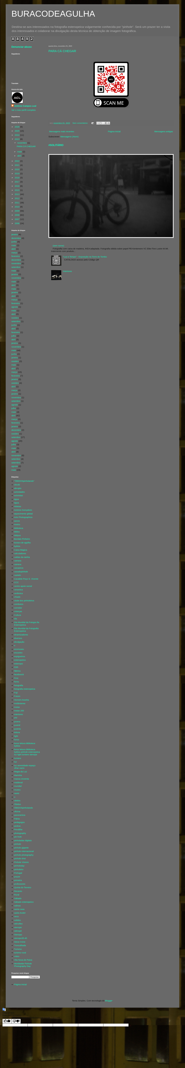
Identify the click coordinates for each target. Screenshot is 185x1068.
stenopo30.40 (20, 938)
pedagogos (19, 822)
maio (20, 151)
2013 (17, 194)
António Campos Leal (25, 106)
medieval (18, 782)
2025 (17, 131)
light (16, 736)
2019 (17, 173)
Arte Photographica (23, 517)
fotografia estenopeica (24, 689)
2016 (17, 186)
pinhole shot (20, 858)
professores (19, 884)
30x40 (17, 484)
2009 (17, 211)
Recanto (18, 891)
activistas (18, 495)
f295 (16, 667)
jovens (17, 721)
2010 (17, 207)
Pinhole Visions (21, 862)
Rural (16, 894)
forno (16, 681)
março (14, 252)
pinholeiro (18, 869)
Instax (17, 707)
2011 (17, 202)
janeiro (14, 234)
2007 (17, 219)
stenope (18, 927)
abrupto (17, 488)
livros (16, 739)
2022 (17, 161)
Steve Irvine (19, 942)
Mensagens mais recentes (61, 131)
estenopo (18, 663)
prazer (17, 876)
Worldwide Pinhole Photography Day (23, 964)
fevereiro (15, 256)
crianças (18, 611)
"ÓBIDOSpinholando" (24, 481)
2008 (17, 215)
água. (17, 502)
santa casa (19, 909)
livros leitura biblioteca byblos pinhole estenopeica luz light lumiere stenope (27, 752)
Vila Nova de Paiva (23, 960)
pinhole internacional (24, 851)
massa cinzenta (21, 779)
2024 (17, 135)
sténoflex (18, 923)
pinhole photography (23, 855)
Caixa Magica (20, 550)
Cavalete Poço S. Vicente (26, 579)
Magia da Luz (20, 771)
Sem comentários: (81, 123)
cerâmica (18, 593)
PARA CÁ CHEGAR (62, 51)
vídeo (16, 956)
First (16, 678)
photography (20, 833)
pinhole (17, 844)
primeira (18, 880)
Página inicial (114, 131)
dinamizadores (21, 634)
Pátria (17, 818)
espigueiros (19, 656)
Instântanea (19, 703)
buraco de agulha (22, 542)
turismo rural (20, 952)
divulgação (19, 642)
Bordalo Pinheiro (22, 539)
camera (17, 564)
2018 (17, 177)
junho (14, 241)
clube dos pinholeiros (24, 600)
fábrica (17, 671)
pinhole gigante (21, 847)
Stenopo (18, 934)
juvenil (17, 725)
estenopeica (20, 660)
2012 (17, 198)
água (16, 499)
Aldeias (17, 506)
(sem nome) (58, 245)
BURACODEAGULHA (53, 13)
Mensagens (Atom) (69, 136)
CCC (16, 582)
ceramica (18, 589)
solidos (17, 920)
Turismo (18, 949)
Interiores (67, 271)
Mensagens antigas (163, 131)
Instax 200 (19, 710)
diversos (18, 638)
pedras (17, 826)
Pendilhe (18, 829)
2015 (17, 190)
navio (16, 793)
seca (16, 916)
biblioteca (18, 528)
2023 (17, 139)
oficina (17, 811)
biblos (17, 531)
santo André (20, 913)
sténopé (18, 931)
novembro (22, 143)
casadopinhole (21, 571)
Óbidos (17, 804)
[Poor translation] (16, 1021)
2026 (17, 127)
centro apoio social (23, 586)
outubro (15, 318)
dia (15, 618)
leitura (17, 732)
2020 (17, 169)
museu (17, 790)
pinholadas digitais (23, 840)
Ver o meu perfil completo (23, 110)
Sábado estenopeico (24, 902)
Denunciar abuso (21, 46)
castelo (17, 575)
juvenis (17, 729)
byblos (17, 546)
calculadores (20, 553)
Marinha (18, 775)
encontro (18, 652)
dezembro (16, 238)
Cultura (17, 615)
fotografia (18, 685)
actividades (19, 492)
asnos (17, 521)
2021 (17, 165)
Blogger (108, 1000)
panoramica (19, 815)
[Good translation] (7, 1021)
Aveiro (17, 524)
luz (15, 762)
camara (17, 560)
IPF (15, 718)
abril (19, 156)
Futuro (17, 696)
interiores (18, 714)
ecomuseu (19, 649)
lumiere (17, 758)
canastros (18, 568)
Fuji (16, 692)
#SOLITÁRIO (55, 145)
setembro (15, 267)
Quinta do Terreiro (22, 887)
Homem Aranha (21, 700)
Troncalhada (20, 945)
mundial (18, 786)
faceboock (19, 674)
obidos (17, 800)
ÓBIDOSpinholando (23, 808)
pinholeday (19, 865)
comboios (18, 604)
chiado (17, 597)
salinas (17, 905)
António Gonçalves (23, 510)
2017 (17, 182)
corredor (18, 608)
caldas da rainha (22, 557)
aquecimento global (23, 513)
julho (13, 336)
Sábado (18, 898)
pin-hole (18, 837)
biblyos (17, 535)
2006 (17, 223)
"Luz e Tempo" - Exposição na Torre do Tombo (85, 256)
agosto (14, 307)
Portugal (18, 873)
